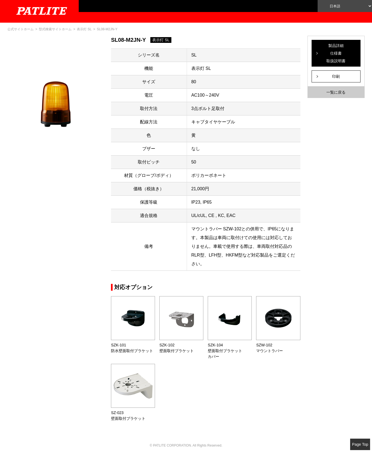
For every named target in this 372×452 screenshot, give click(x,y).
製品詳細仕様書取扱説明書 (335, 53)
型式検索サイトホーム (55, 29)
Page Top (360, 444)
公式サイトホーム (20, 29)
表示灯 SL (84, 29)
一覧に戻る (335, 92)
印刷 (336, 76)
